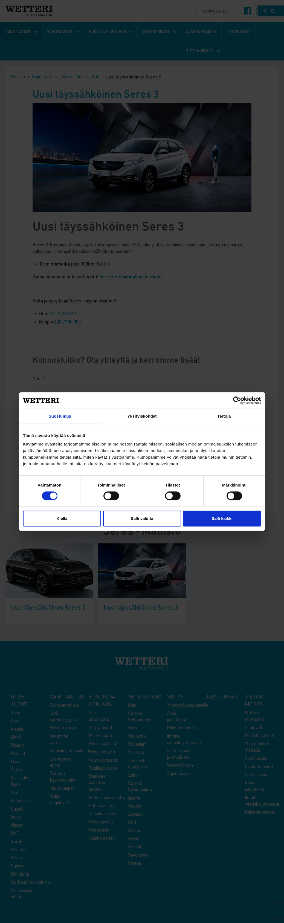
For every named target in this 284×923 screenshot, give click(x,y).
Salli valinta (142, 518)
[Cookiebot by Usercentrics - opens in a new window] (237, 400)
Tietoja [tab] (224, 416)
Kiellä (61, 518)
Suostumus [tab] (60, 416)
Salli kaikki (222, 518)
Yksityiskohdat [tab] (142, 416)
